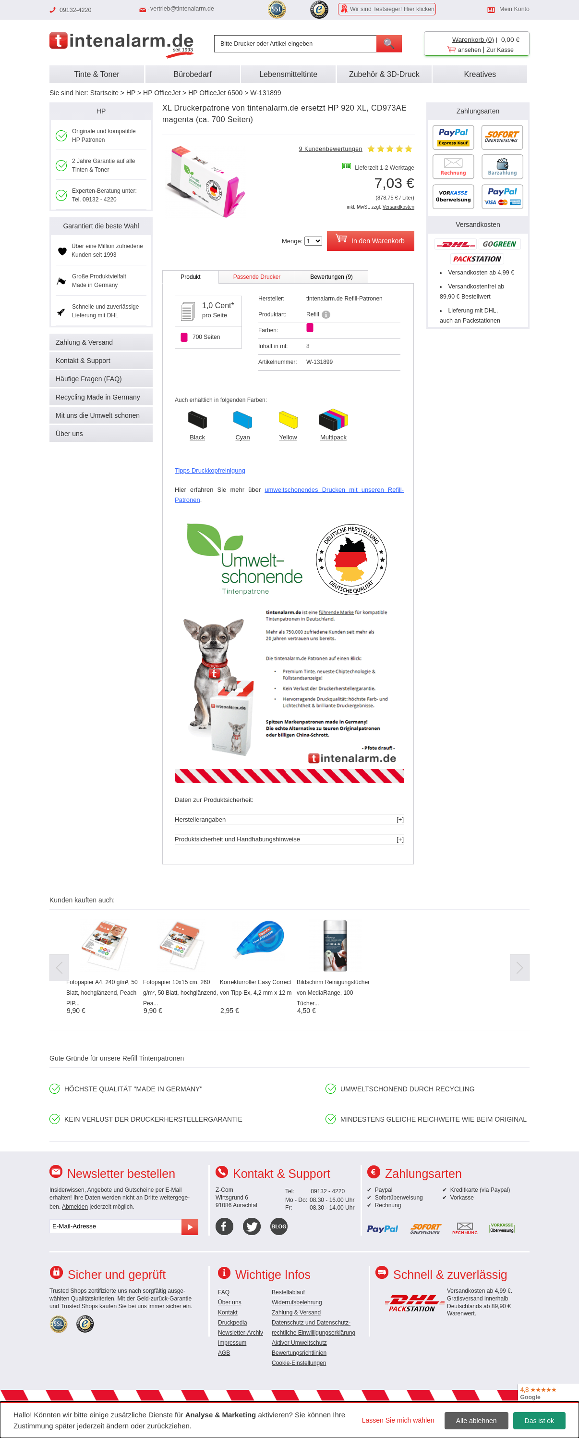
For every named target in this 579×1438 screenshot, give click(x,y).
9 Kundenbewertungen (330, 149)
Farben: (268, 330)
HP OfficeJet (162, 93)
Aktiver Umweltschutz (299, 1342)
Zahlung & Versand (84, 342)
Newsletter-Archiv (240, 1332)
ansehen (469, 50)
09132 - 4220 (328, 1191)
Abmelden (75, 1206)
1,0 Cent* (218, 305)
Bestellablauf (288, 1292)
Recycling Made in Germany (98, 397)
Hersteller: (271, 298)
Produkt (190, 277)
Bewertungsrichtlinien (299, 1353)
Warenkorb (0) (473, 39)
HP (130, 93)
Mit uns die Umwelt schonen (98, 415)
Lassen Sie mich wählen (398, 1420)
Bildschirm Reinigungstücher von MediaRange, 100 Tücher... (333, 993)
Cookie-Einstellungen (299, 1363)
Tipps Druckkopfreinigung (210, 470)
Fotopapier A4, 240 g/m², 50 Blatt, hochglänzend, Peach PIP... (102, 993)
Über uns (69, 434)
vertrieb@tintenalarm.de (182, 8)
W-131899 (265, 93)
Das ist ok (539, 1421)
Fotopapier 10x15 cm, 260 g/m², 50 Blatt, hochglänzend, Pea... (180, 993)
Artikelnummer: (277, 362)
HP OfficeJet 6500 (215, 93)
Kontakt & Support (83, 360)
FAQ (223, 1292)
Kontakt (228, 1312)
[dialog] (289, 1419)
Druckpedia (232, 1322)
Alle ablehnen (476, 1421)
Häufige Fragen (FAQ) (89, 379)
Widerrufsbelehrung (297, 1302)
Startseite (104, 93)
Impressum (232, 1342)
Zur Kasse (500, 50)
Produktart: (272, 314)
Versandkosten (398, 207)
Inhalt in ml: (273, 346)
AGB (224, 1353)
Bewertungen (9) (331, 277)
